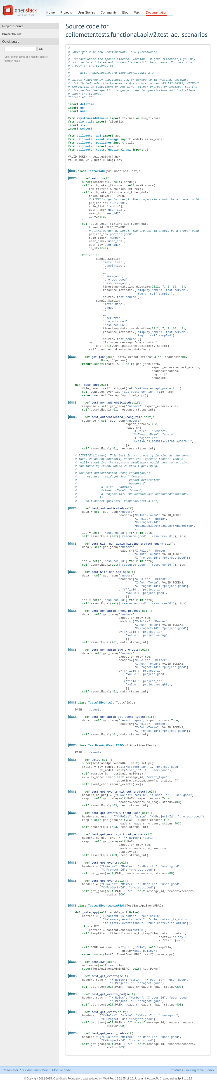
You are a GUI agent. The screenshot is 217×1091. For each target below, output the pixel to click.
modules (177, 1064)
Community (109, 12)
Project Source (13, 34)
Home (50, 12)
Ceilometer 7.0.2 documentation (25, 1064)
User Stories (86, 12)
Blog (125, 12)
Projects (66, 12)
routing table (195, 1064)
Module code (61, 1064)
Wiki (137, 12)
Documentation (156, 12)
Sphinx (181, 1072)
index (211, 1064)
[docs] (73, 171)
